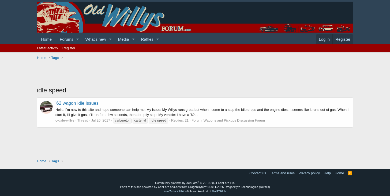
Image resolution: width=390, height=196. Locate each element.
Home (46, 39)
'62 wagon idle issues (77, 103)
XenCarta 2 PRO (175, 191)
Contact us (257, 173)
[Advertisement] (134, 74)
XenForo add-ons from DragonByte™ (182, 187)
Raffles (147, 39)
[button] (77, 39)
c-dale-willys (64, 120)
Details (264, 187)
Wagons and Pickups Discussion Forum (234, 120)
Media (123, 39)
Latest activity (47, 48)
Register (68, 48)
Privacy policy (309, 173)
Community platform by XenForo (195, 182)
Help (327, 173)
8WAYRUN (219, 191)
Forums (66, 39)
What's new (95, 39)
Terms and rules (282, 173)
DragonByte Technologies (241, 187)
